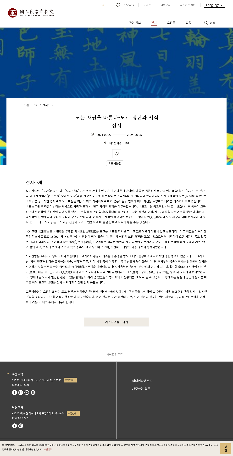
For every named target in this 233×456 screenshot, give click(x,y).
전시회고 (47, 105)
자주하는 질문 (141, 388)
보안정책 (48, 449)
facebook (14, 392)
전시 (36, 105)
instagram (20, 392)
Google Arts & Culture (33, 392)
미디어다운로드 (142, 380)
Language (212, 5)
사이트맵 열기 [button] (115, 354)
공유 (175, 105)
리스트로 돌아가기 (116, 322)
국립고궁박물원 (30, 13)
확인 (225, 448)
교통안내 (69, 380)
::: (102, 5)
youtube (26, 392)
